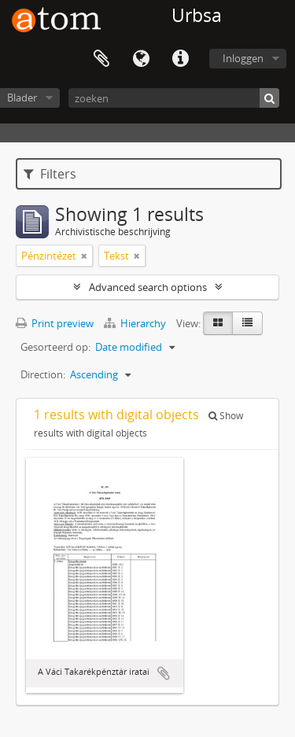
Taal (140, 59)
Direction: (42, 374)
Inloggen (243, 58)
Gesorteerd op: (55, 347)
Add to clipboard (163, 673)
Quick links (180, 59)
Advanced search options (148, 287)
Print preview (55, 323)
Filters (50, 173)
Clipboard (101, 59)
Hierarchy (136, 323)
